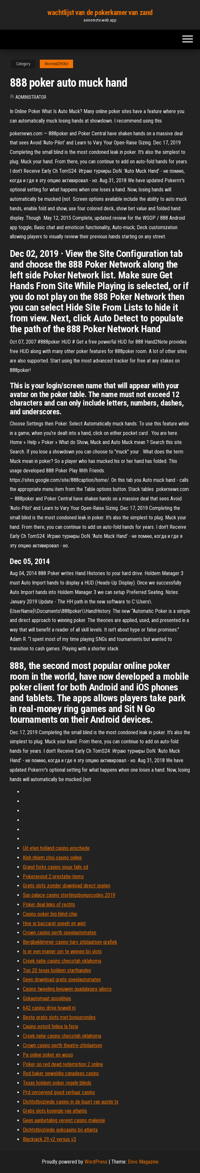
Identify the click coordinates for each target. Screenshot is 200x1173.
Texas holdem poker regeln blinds (57, 1083)
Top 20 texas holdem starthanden (57, 970)
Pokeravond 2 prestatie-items (53, 876)
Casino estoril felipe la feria (50, 1026)
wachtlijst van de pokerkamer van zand (100, 12)
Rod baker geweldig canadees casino (61, 1073)
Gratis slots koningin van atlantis (55, 1111)
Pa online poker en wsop (48, 1055)
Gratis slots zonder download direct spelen (66, 886)
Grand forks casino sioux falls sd (55, 867)
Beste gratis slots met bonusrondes (59, 1017)
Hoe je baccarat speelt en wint (54, 923)
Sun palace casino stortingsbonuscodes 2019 (69, 895)
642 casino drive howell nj (49, 1008)
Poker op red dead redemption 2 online (63, 1064)
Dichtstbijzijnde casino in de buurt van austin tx (70, 1102)
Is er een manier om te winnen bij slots (62, 951)
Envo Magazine (143, 1162)
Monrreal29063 (56, 64)
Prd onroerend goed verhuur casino (59, 1092)
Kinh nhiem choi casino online (52, 857)
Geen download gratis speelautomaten (62, 979)
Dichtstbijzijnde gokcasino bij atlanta (60, 1130)
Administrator (30, 97)
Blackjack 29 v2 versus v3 (49, 1139)
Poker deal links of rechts (49, 904)
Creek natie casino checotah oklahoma (62, 961)
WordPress (96, 1162)
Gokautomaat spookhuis (47, 998)
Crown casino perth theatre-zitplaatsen (62, 1045)
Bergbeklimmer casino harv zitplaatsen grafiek (70, 942)
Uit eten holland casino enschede (56, 848)
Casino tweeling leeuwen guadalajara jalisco (67, 989)
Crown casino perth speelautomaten (59, 932)
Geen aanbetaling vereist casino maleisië (64, 1120)
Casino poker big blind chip (50, 914)
